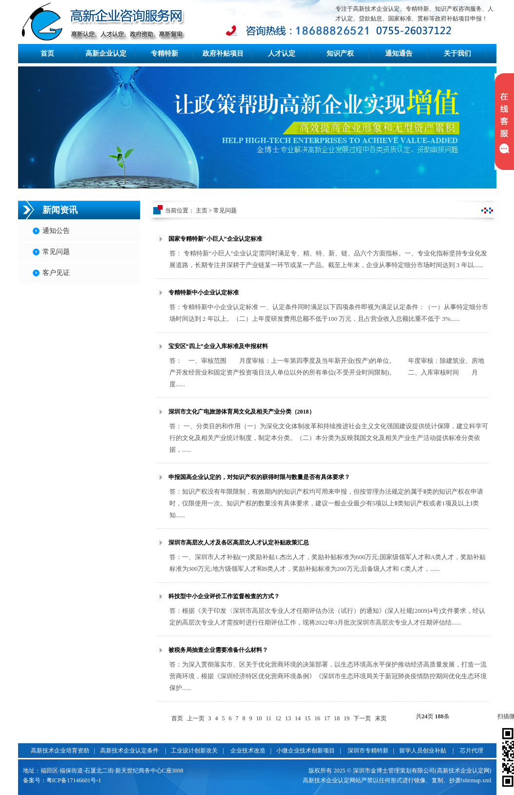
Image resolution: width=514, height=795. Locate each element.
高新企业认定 (105, 53)
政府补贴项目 (223, 53)
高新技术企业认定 (326, 780)
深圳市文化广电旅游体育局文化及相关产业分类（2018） (241, 411)
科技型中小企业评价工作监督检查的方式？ (224, 596)
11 (269, 718)
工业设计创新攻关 (194, 750)
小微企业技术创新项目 (305, 750)
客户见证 (56, 272)
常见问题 (56, 251)
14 (298, 718)
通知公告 (56, 230)
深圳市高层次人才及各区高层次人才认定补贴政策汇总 (238, 542)
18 (337, 718)
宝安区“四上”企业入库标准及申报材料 (218, 346)
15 (307, 718)
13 (288, 718)
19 (347, 718)
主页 (201, 210)
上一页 (196, 718)
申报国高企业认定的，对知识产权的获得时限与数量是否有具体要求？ (259, 477)
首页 (47, 53)
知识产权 (340, 53)
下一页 (362, 718)
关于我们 (457, 53)
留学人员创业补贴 (422, 750)
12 (278, 718)
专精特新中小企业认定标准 (203, 292)
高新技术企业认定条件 (129, 750)
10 (259, 718)
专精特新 (164, 53)
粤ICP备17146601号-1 (74, 780)
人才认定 (281, 53)
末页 (381, 718)
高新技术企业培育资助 (60, 750)
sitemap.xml (477, 780)
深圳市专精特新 (368, 750)
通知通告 (398, 53)
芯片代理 (471, 750)
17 (327, 718)
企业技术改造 (248, 750)
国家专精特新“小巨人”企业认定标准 (215, 238)
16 (317, 718)
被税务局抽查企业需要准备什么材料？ (218, 650)
